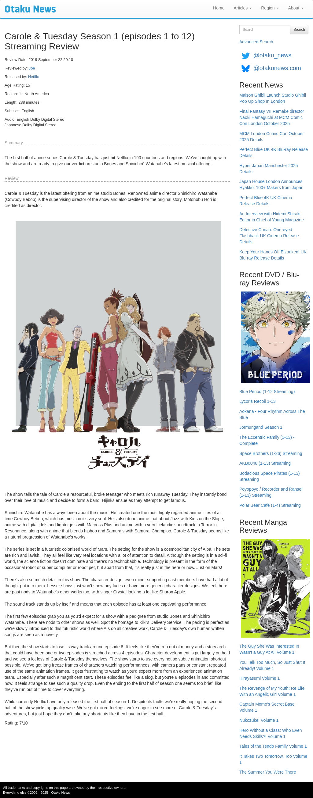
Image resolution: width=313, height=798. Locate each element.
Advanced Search (256, 41)
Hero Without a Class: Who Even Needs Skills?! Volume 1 (270, 733)
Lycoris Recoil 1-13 (257, 401)
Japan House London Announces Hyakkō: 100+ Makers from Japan (271, 184)
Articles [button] (243, 7)
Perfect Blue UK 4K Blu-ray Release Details (273, 152)
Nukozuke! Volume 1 (258, 720)
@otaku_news (272, 55)
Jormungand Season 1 (260, 427)
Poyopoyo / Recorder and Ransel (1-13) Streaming (270, 492)
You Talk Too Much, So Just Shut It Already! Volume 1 (272, 665)
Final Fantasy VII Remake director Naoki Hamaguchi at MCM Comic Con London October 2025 (271, 117)
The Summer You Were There (267, 772)
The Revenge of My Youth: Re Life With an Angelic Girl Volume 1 (271, 691)
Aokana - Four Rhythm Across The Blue (272, 414)
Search (299, 29)
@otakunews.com (277, 68)
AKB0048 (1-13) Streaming (265, 463)
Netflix (33, 77)
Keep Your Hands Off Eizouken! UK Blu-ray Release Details (273, 254)
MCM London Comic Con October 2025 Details (271, 136)
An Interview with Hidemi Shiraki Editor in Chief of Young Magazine (271, 216)
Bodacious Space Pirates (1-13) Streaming (269, 476)
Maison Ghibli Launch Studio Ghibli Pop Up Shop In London (272, 98)
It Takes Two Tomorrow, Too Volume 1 (273, 759)
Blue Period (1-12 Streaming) (267, 391)
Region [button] (270, 7)
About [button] (296, 7)
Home (218, 7)
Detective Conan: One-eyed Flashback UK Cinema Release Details (269, 235)
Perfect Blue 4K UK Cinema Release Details (265, 200)
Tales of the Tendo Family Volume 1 (273, 746)
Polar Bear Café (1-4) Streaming (270, 505)
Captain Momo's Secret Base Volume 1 (267, 707)
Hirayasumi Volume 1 (259, 678)
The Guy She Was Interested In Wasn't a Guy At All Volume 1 (269, 649)
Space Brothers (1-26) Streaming (270, 453)
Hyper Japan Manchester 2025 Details (268, 168)
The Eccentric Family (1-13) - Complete (266, 440)
